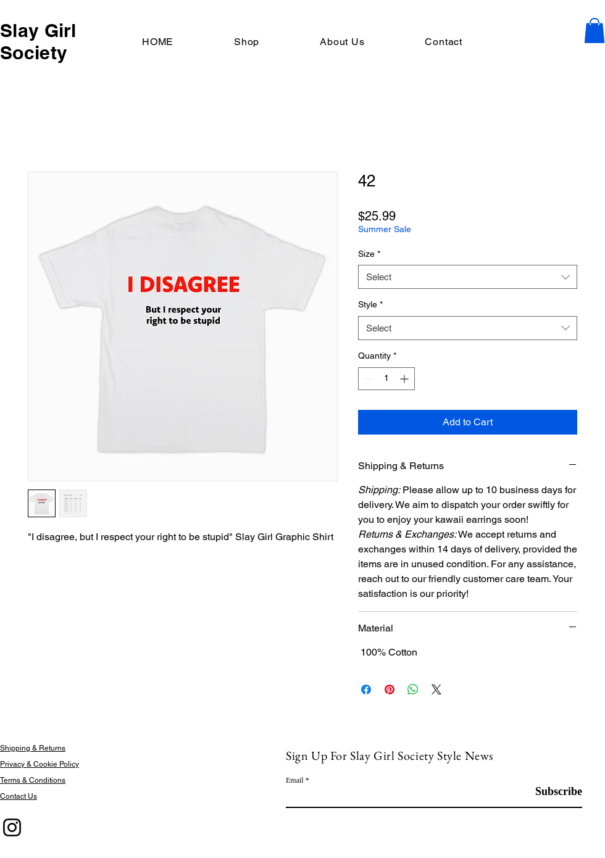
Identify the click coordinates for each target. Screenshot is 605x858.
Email (295, 780)
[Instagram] (12, 827)
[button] (594, 30)
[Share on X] (436, 689)
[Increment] (405, 378)
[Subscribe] (551, 791)
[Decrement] (367, 378)
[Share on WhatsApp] (413, 689)
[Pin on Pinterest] (389, 689)
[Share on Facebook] (366, 689)
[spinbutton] (386, 378)
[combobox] (467, 277)
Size (369, 254)
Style (370, 304)
